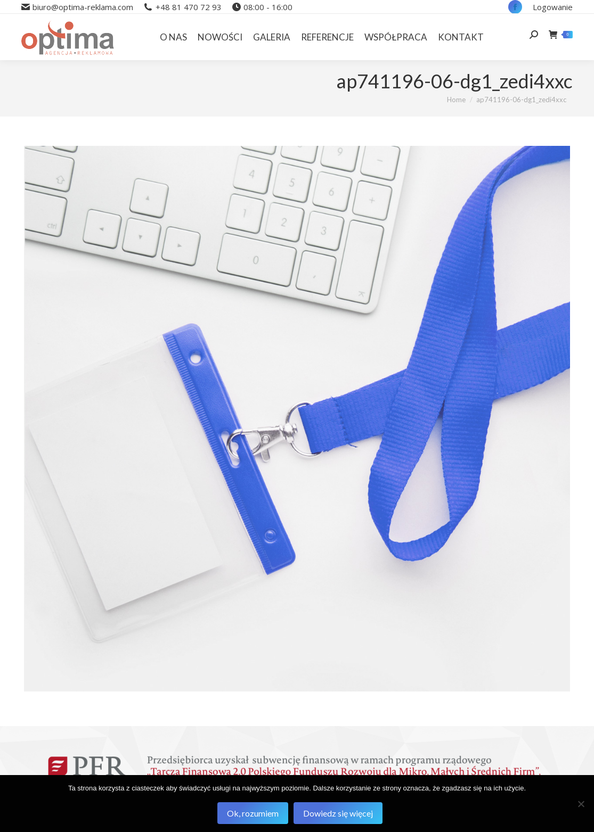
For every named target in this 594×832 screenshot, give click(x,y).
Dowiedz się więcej (338, 813)
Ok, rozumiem (253, 813)
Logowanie (553, 7)
